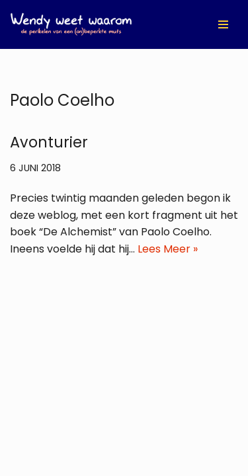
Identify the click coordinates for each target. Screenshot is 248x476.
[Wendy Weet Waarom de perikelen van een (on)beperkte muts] (71, 24)
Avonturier (49, 142)
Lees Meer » (168, 249)
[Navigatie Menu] (223, 24)
